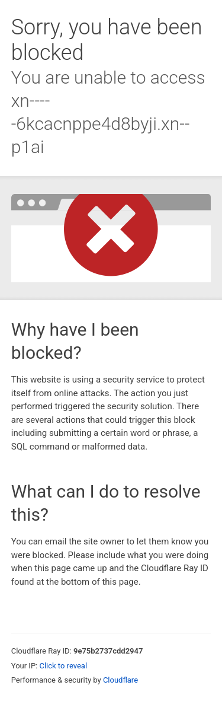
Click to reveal (63, 665)
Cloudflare (120, 679)
